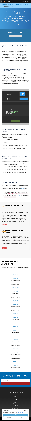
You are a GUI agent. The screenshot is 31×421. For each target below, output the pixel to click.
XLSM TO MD (15, 291)
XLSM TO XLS (15, 330)
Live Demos (15, 403)
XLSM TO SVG (15, 313)
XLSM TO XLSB (15, 335)
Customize (9, 417)
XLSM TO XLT (15, 343)
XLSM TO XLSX (15, 339)
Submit (15, 383)
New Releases (15, 399)
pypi (19, 195)
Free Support (15, 405)
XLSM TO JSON (15, 365)
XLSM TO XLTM (15, 348)
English (24, 1)
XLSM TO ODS (15, 300)
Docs (15, 402)
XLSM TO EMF (15, 278)
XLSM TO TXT (15, 326)
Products (15, 397)
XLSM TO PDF (15, 304)
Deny (22, 417)
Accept (15, 414)
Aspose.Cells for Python (24, 52)
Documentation (7, 168)
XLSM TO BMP (15, 274)
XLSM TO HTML (16, 287)
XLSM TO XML (15, 356)
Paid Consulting (15, 408)
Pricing (15, 400)
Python (22, 188)
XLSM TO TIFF (15, 317)
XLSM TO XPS (15, 361)
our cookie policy (20, 412)
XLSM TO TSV (15, 322)
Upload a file (22, 94)
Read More (4, 224)
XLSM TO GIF (15, 282)
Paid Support (15, 406)
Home (15, 396)
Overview (15, 35)
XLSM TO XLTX (15, 352)
